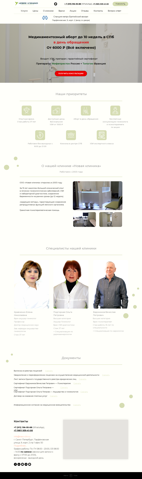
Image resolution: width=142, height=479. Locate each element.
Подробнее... (20, 446)
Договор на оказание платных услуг (30, 396)
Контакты (98, 11)
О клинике (48, 11)
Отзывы (85, 11)
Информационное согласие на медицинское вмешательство (42, 405)
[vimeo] (26, 464)
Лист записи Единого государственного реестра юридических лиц (45, 379)
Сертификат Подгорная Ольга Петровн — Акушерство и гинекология (46, 392)
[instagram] (22, 464)
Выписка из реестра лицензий (28, 371)
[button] (120, 4)
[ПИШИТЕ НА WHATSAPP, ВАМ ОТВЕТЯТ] (55, 3)
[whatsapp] (29, 464)
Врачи (61, 11)
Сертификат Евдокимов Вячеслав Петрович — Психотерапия (42, 383)
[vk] (18, 464)
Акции (73, 11)
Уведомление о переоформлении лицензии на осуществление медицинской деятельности (56, 375)
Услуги (24, 11)
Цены (35, 11)
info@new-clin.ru (22, 436)
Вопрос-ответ (114, 11)
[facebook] (15, 464)
